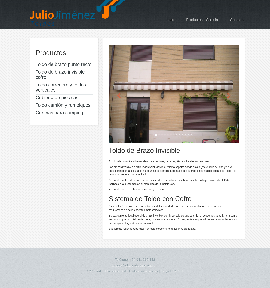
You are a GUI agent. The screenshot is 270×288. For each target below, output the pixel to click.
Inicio (170, 20)
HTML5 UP (176, 271)
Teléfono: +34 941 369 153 (135, 260)
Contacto (237, 20)
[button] (118, 94)
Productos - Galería (202, 20)
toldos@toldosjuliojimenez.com (135, 265)
